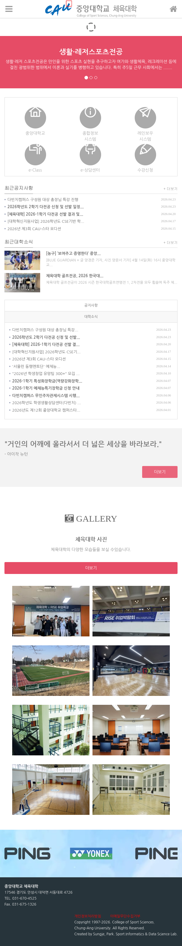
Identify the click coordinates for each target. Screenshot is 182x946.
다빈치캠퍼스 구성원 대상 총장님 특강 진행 (42, 200)
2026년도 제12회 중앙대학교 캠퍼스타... (46, 410)
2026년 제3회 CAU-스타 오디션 (34, 229)
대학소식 (91, 317)
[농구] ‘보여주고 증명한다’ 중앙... (73, 253)
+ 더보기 (171, 188)
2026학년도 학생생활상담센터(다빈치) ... (46, 403)
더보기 (160, 472)
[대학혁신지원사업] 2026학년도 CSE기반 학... (45, 221)
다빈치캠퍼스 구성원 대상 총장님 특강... (45, 330)
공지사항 (91, 305)
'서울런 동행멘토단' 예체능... (36, 366)
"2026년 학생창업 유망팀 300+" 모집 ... (46, 374)
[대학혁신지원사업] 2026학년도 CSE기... (46, 352)
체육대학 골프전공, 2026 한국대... (74, 276)
